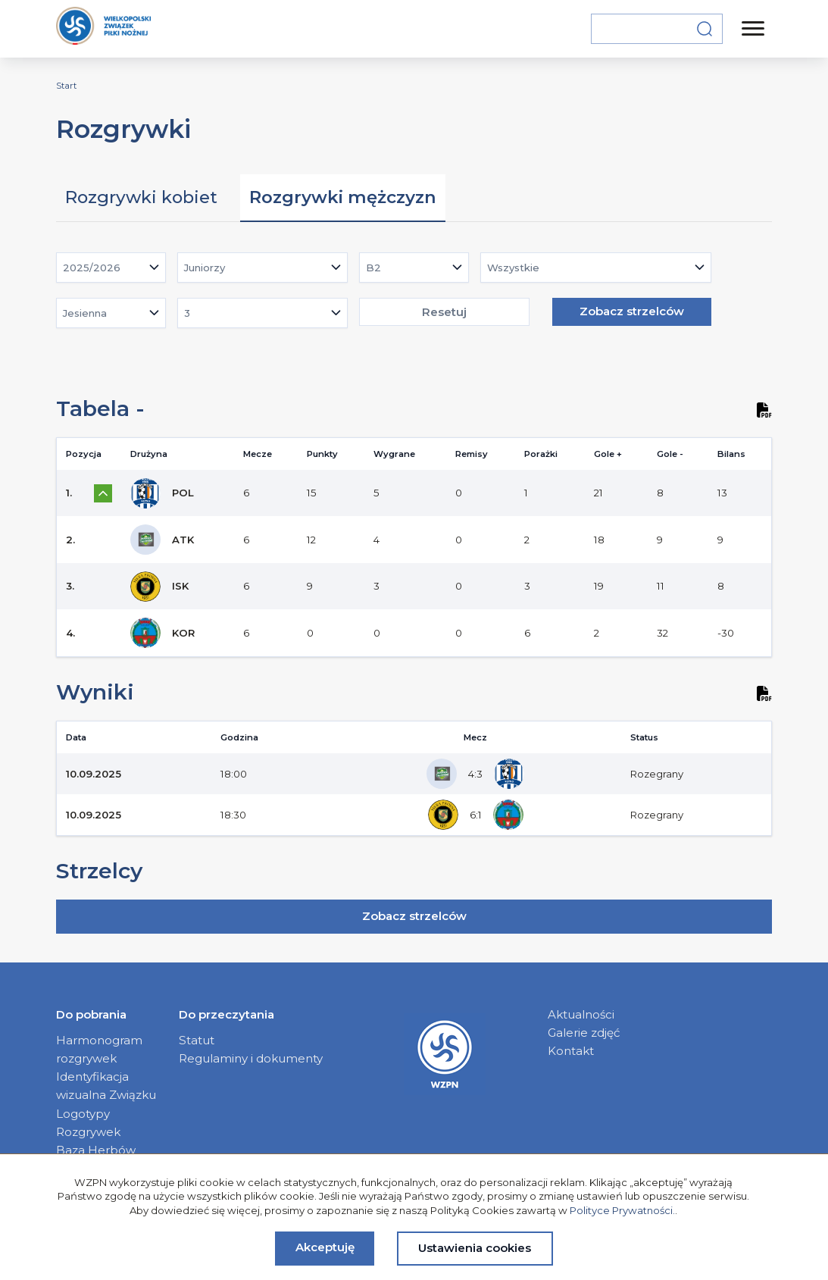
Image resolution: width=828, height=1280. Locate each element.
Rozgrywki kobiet (141, 197)
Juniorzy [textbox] (204, 267)
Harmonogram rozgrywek (99, 1049)
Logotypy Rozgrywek (88, 1122)
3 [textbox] (187, 313)
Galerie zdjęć (584, 1032)
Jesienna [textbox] (85, 313)
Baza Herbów (96, 1150)
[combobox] (111, 267)
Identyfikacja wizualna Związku (106, 1085)
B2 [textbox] (373, 267)
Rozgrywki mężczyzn (342, 197)
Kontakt (571, 1051)
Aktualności (581, 1014)
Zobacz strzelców (632, 311)
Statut (196, 1040)
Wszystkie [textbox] (513, 267)
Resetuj (444, 312)
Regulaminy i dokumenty (251, 1058)
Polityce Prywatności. (622, 1210)
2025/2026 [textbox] (91, 267)
